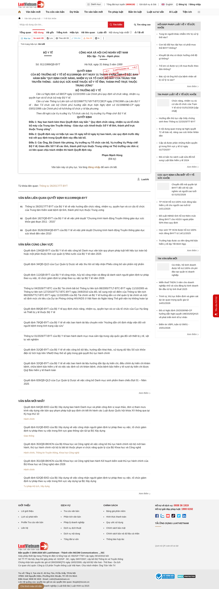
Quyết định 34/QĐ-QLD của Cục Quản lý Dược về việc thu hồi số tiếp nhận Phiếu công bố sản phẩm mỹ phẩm (84, 264)
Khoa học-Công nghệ (69, 452)
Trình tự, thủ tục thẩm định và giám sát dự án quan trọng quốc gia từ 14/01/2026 (178, 299)
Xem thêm (145, 393)
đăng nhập (94, 167)
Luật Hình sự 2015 (80, 586)
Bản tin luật (135, 12)
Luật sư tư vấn (155, 12)
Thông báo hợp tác (115, 539)
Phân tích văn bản (72, 517)
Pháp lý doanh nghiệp (74, 522)
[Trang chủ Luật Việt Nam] (31, 4)
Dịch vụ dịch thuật (72, 528)
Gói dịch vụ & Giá (147, 4)
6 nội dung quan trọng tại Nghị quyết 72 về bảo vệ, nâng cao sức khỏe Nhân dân (179, 132)
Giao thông (29, 436)
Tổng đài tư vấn (71, 539)
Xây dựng (45, 486)
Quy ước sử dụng (114, 522)
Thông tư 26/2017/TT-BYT (53, 186)
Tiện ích (187, 12)
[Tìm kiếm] (116, 25)
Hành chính (29, 419)
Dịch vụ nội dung (72, 533)
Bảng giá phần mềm (115, 511)
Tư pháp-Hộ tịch (31, 486)
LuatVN (143, 179)
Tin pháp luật (115, 12)
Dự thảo (74, 12)
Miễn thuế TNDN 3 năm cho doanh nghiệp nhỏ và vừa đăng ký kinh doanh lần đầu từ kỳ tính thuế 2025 (178, 285)
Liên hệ (24, 528)
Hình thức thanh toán (116, 517)
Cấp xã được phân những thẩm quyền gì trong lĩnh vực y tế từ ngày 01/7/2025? (178, 146)
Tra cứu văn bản (55, 12)
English (167, 4)
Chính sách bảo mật (115, 528)
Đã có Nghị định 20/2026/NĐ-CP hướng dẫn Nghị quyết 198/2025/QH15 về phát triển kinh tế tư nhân (178, 313)
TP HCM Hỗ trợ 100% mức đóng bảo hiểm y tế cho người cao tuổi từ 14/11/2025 (177, 205)
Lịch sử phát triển (29, 517)
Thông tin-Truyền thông (47, 452)
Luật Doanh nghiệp (47, 586)
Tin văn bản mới (93, 12)
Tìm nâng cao (142, 24)
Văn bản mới (33, 12)
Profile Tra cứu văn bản (32, 522)
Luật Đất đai (64, 586)
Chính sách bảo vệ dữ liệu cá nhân (122, 533)
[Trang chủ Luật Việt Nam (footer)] (33, 549)
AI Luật (173, 12)
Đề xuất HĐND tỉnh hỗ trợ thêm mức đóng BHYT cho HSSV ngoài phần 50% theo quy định (177, 219)
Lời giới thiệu (27, 511)
